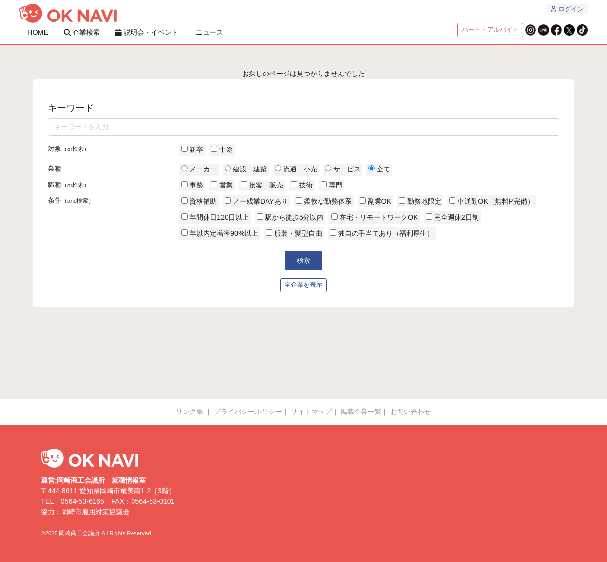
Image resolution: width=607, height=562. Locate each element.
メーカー (199, 169)
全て (379, 169)
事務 (192, 185)
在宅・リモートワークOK (374, 217)
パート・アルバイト (490, 29)
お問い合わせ (410, 411)
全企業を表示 (303, 284)
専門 (331, 185)
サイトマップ (311, 411)
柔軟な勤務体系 (324, 201)
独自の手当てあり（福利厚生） (382, 233)
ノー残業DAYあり (256, 201)
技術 (302, 185)
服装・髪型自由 (294, 233)
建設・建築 (246, 169)
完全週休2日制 (452, 217)
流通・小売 (296, 169)
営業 (222, 185)
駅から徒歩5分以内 (290, 217)
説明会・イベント (146, 32)
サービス (342, 169)
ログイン (567, 9)
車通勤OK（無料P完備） (491, 201)
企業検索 (82, 32)
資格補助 (199, 201)
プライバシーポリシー (248, 411)
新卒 (192, 149)
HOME (37, 32)
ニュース (209, 32)
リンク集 (189, 411)
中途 (222, 149)
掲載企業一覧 (361, 411)
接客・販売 (262, 185)
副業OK (376, 201)
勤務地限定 (420, 201)
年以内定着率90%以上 (219, 233)
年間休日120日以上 (215, 217)
